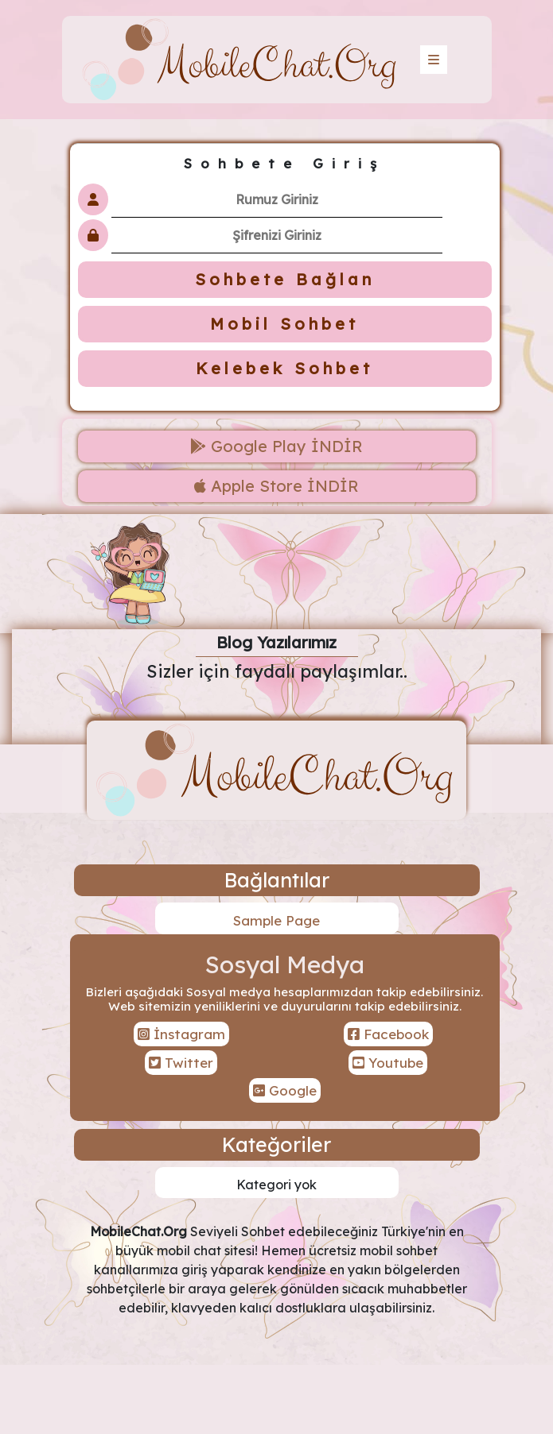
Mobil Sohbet (284, 324)
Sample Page (276, 920)
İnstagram (181, 1034)
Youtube (387, 1062)
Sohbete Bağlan (285, 279)
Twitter (181, 1062)
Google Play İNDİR (276, 446)
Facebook (388, 1034)
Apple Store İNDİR (276, 486)
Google (285, 1090)
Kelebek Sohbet (284, 368)
